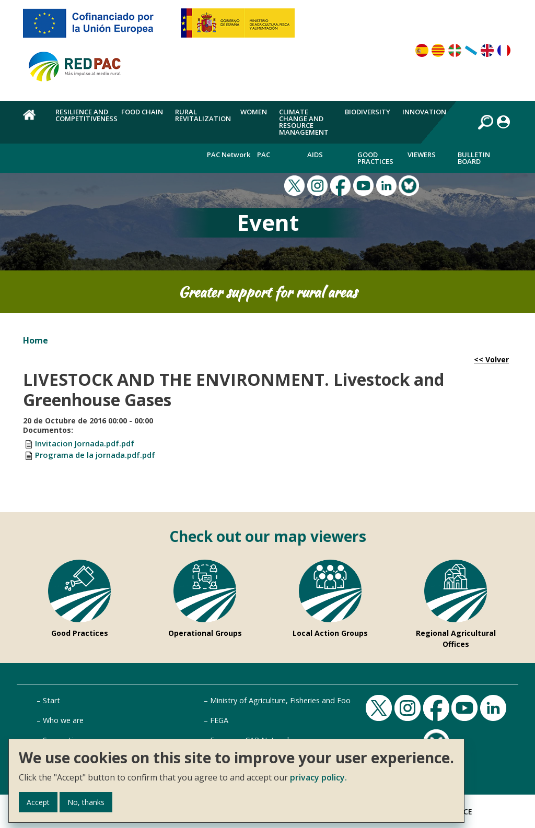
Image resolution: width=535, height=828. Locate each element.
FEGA (219, 720)
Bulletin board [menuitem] (474, 158)
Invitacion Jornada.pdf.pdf (84, 443)
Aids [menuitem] (315, 154)
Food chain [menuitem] (142, 111)
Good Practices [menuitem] (375, 158)
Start (51, 700)
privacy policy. (318, 777)
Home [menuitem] (33, 121)
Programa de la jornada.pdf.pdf (95, 455)
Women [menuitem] (253, 111)
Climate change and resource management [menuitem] (304, 122)
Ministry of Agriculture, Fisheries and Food (282, 700)
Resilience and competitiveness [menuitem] (86, 115)
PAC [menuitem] (263, 154)
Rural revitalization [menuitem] (203, 115)
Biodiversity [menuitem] (367, 111)
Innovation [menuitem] (424, 111)
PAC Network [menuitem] (228, 154)
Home (35, 340)
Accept (38, 802)
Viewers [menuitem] (422, 154)
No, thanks (85, 802)
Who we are (63, 720)
